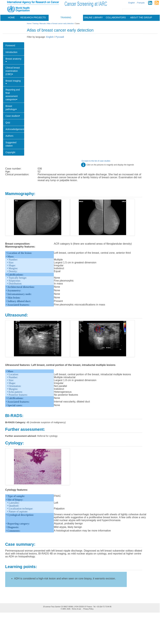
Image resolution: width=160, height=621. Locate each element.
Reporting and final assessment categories (13, 94)
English (131, 3)
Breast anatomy (13, 60)
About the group (141, 17)
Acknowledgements (15, 129)
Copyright (10, 152)
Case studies (13, 116)
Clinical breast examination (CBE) (13, 70)
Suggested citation (11, 144)
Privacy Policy (88, 609)
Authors (9, 136)
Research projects (33, 17)
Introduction (11, 52)
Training (65, 17)
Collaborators (116, 17)
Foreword (10, 45)
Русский (60, 37)
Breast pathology (11, 108)
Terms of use (76, 609)
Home (11, 17)
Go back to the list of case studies (96, 161)
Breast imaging (13, 82)
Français (141, 3)
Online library (93, 17)
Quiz (8, 122)
